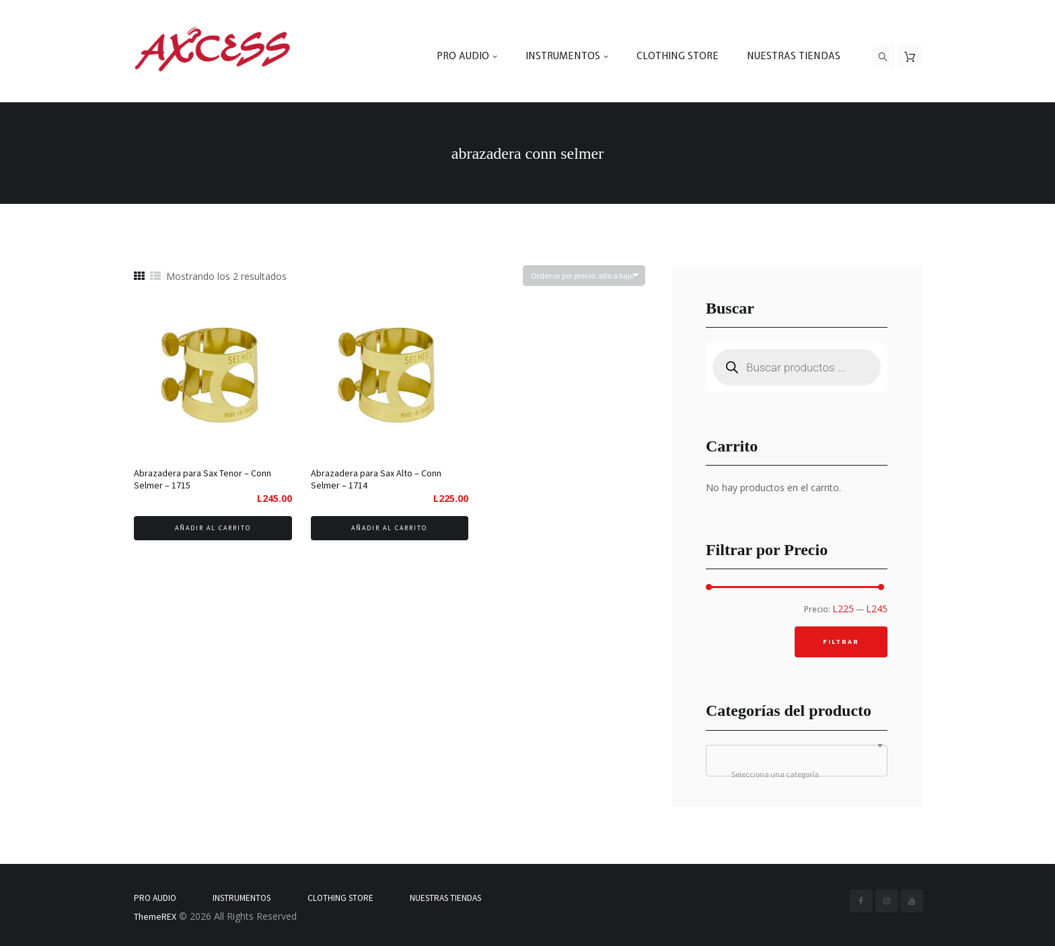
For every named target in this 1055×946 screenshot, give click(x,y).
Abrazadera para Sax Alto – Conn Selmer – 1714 (376, 479)
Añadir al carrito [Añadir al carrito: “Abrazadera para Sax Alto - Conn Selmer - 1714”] (389, 527)
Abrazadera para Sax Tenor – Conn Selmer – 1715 (202, 479)
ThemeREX (155, 916)
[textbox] (797, 774)
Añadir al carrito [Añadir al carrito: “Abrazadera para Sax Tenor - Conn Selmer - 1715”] (213, 527)
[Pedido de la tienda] (584, 275)
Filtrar (841, 641)
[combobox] (796, 760)
